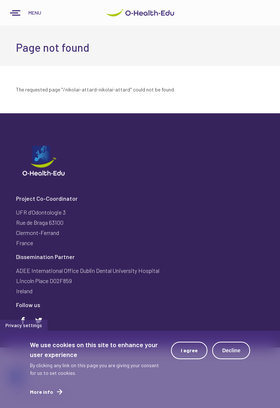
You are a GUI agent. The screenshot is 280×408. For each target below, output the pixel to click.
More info (41, 394)
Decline (231, 353)
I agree (189, 353)
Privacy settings (23, 328)
